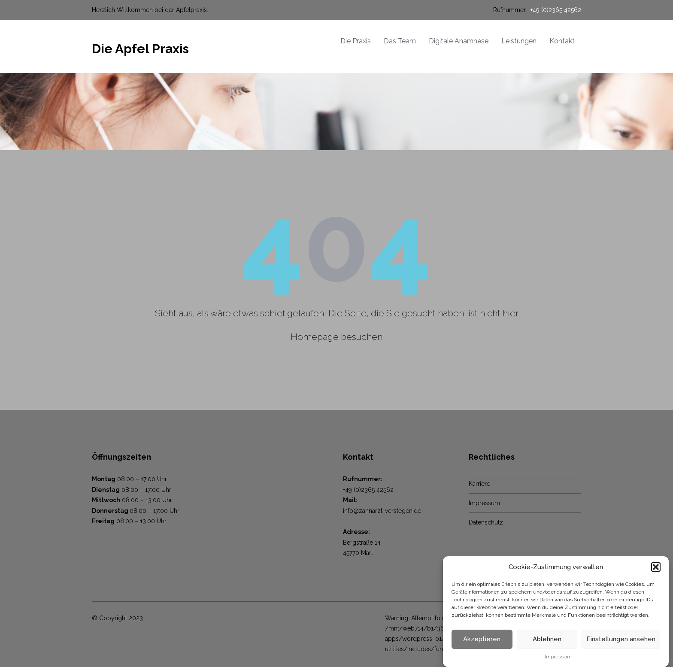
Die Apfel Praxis (140, 48)
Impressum (558, 661)
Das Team (400, 41)
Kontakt (562, 41)
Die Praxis (355, 41)
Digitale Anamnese (458, 41)
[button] (656, 571)
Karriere (479, 483)
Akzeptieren (481, 644)
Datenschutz (486, 522)
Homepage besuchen (336, 336)
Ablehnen (547, 644)
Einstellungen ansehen (620, 644)
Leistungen (519, 41)
